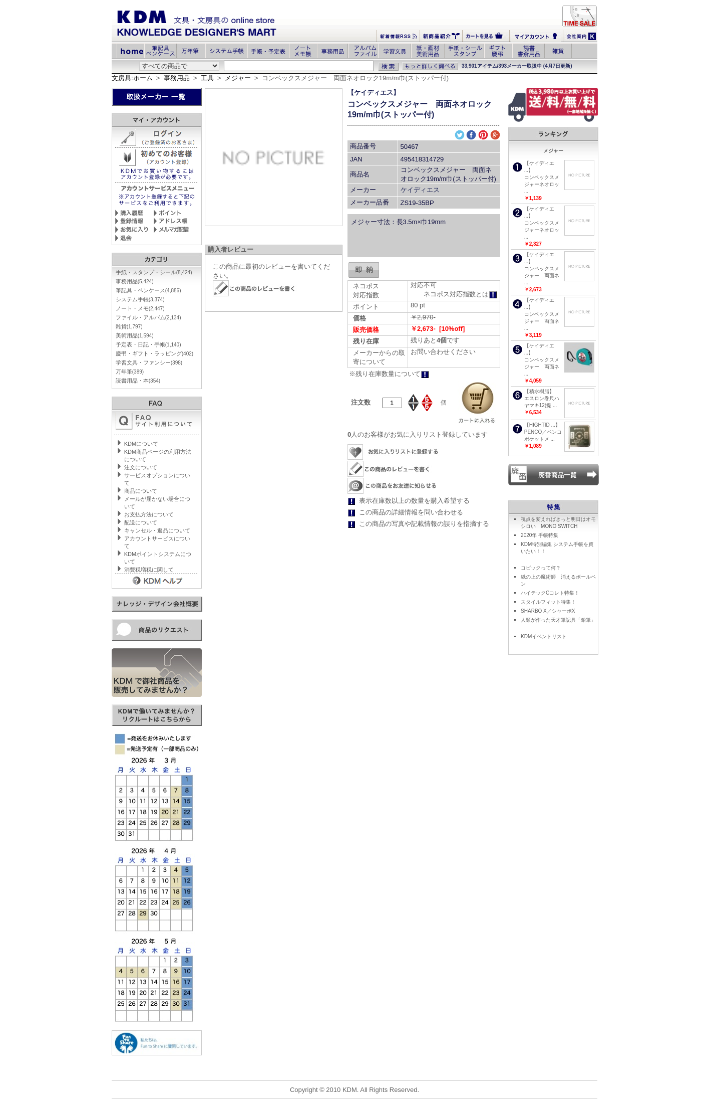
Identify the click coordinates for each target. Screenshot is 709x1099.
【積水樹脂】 (539, 391)
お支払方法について (149, 514)
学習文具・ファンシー (149, 362)
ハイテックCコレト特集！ (550, 593)
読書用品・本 (138, 381)
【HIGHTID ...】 (542, 425)
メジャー (238, 78)
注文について (140, 467)
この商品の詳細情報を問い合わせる (411, 512)
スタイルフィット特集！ (548, 602)
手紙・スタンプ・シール (154, 272)
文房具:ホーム (132, 78)
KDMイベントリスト (544, 636)
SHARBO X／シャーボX (548, 611)
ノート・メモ (140, 308)
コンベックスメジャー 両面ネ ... (541, 275)
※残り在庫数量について (389, 374)
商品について (140, 491)
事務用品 (177, 78)
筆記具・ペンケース (148, 290)
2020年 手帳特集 (539, 535)
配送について (140, 522)
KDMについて (141, 444)
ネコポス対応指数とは (460, 294)
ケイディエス (420, 190)
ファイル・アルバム (148, 317)
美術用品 (135, 335)
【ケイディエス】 (373, 92)
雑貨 (129, 326)
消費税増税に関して (149, 570)
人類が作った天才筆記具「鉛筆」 (558, 620)
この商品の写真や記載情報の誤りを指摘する (424, 523)
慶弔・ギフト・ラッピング (154, 353)
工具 (207, 78)
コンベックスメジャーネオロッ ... (541, 184)
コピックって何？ (541, 568)
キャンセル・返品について (157, 530)
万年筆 (130, 372)
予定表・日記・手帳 (148, 344)
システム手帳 (140, 299)
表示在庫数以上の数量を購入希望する (414, 500)
